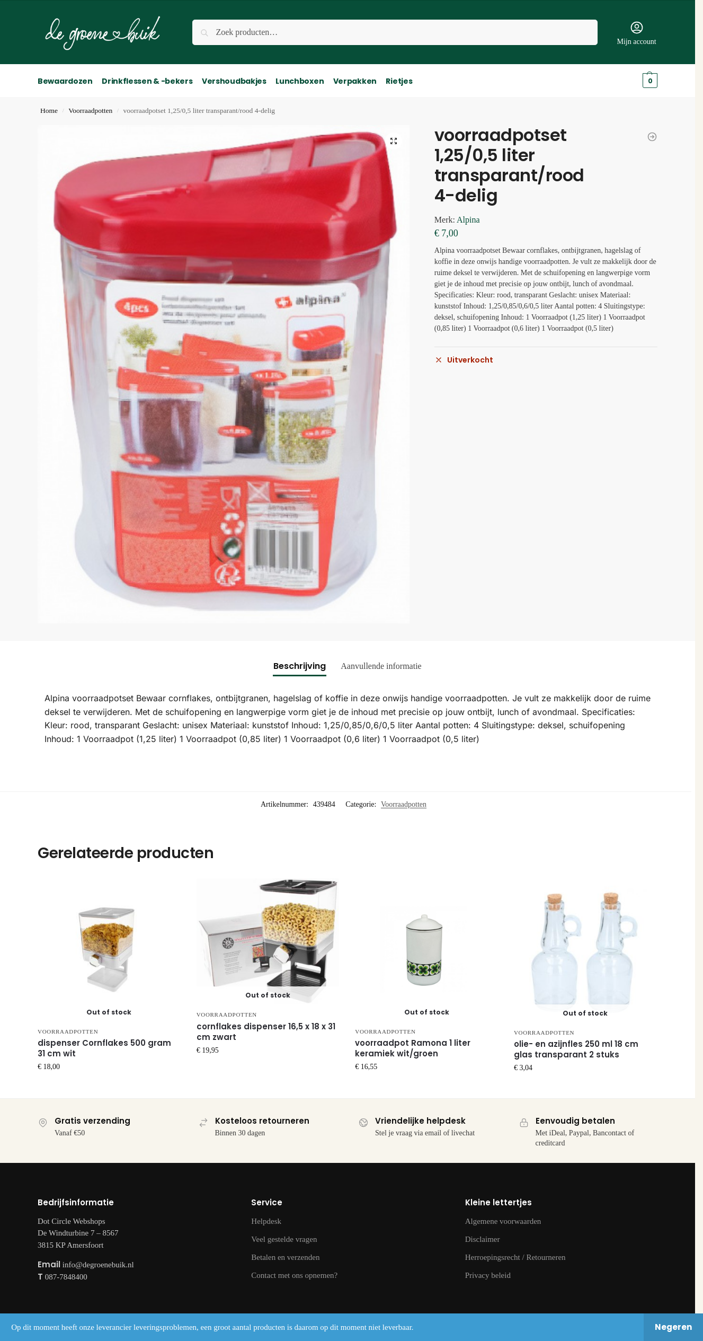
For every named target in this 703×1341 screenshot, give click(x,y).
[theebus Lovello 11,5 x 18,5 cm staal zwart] (652, 135)
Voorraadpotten (90, 110)
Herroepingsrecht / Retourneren (515, 1256)
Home (49, 110)
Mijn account (636, 33)
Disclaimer (482, 1238)
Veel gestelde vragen (284, 1238)
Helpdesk (266, 1220)
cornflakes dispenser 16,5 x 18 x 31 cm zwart (266, 1031)
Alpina (468, 218)
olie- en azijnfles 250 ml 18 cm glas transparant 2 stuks (576, 1049)
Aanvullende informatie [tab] (381, 665)
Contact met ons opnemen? (294, 1275)
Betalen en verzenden (285, 1256)
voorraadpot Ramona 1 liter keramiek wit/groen (412, 1047)
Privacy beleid (488, 1275)
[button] (393, 139)
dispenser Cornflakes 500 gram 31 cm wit (104, 1047)
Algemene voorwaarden (503, 1220)
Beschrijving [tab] (299, 665)
